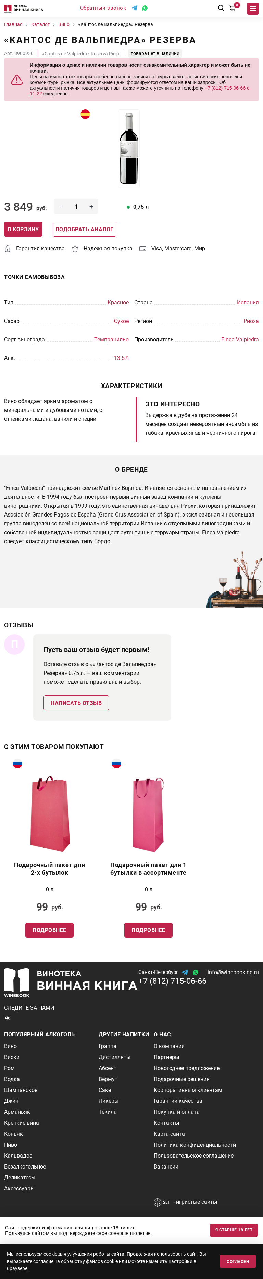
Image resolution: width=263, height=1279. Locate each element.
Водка (12, 1079)
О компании (169, 1046)
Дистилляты (114, 1057)
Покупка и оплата (177, 1112)
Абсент (107, 1068)
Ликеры (108, 1101)
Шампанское (20, 1090)
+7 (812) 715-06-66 (172, 981)
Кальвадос (18, 1155)
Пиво (10, 1144)
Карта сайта (169, 1134)
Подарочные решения (182, 1079)
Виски (12, 1057)
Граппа (107, 1046)
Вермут (108, 1079)
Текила (108, 1112)
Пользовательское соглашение (194, 1155)
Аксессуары (19, 1188)
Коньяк (13, 1134)
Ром (9, 1068)
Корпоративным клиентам (188, 1090)
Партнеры (166, 1057)
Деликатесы (19, 1177)
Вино (10, 1046)
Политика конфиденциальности (195, 1144)
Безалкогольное (25, 1166)
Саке (105, 1090)
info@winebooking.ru (233, 972)
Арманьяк (17, 1112)
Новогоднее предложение (187, 1068)
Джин (11, 1101)
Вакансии (166, 1166)
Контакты (166, 1123)
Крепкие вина (21, 1123)
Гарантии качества (178, 1101)
